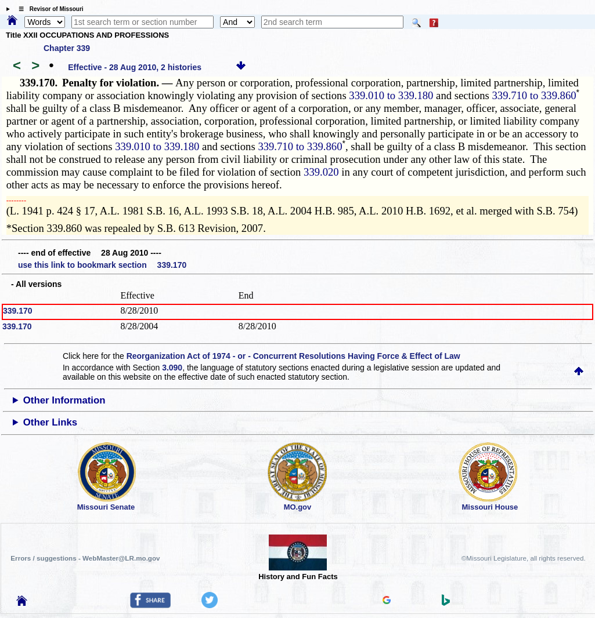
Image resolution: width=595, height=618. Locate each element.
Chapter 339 (67, 48)
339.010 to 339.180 (391, 95)
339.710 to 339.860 (534, 95)
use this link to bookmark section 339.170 (102, 265)
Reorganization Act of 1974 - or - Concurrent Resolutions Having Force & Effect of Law (293, 356)
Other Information (64, 400)
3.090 (172, 367)
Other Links (50, 422)
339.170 (18, 310)
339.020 (321, 172)
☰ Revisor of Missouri (48, 9)
